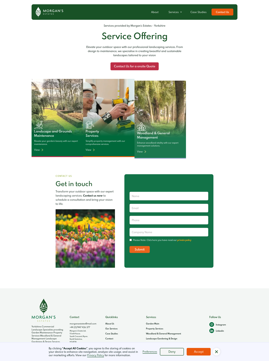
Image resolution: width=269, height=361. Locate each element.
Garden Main (152, 323)
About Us (109, 323)
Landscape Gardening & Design (161, 338)
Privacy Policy (95, 355)
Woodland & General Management (163, 333)
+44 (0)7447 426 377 (80, 327)
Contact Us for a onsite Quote (134, 66)
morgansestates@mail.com (83, 323)
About (155, 12)
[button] (174, 12)
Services (173, 12)
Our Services (111, 328)
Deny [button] (172, 352)
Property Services (154, 328)
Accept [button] (198, 352)
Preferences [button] (150, 351)
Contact (109, 338)
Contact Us (222, 12)
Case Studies (198, 12)
